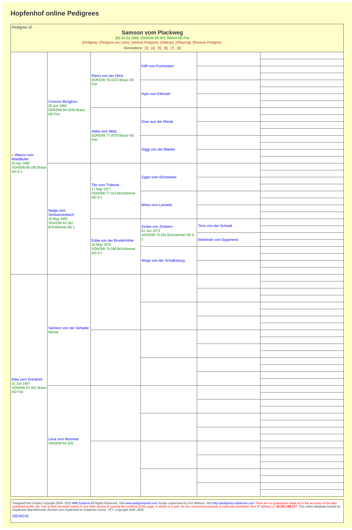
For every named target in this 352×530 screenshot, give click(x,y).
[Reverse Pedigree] (207, 42)
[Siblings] (167, 42)
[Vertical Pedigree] (144, 42)
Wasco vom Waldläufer (23, 157)
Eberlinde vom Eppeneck (218, 240)
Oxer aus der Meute (158, 121)
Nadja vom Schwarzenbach (61, 212)
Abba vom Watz (104, 131)
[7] (172, 48)
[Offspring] (183, 42)
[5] (159, 48)
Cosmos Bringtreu (62, 101)
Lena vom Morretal (63, 439)
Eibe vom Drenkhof (27, 379)
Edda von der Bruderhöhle (113, 240)
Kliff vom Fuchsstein (158, 66)
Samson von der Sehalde (68, 328)
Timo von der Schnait (215, 226)
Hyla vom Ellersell (156, 94)
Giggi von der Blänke (158, 149)
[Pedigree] (90, 42)
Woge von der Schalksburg (163, 260)
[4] (153, 48)
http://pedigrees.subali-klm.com (233, 503)
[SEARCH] (20, 516)
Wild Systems (81, 503)
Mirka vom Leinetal (157, 205)
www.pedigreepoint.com (141, 503)
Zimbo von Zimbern (157, 226)
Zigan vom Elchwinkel (159, 177)
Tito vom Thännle (105, 185)
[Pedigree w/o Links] (114, 42)
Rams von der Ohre (107, 76)
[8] (179, 48)
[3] (146, 48)
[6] (166, 48)
